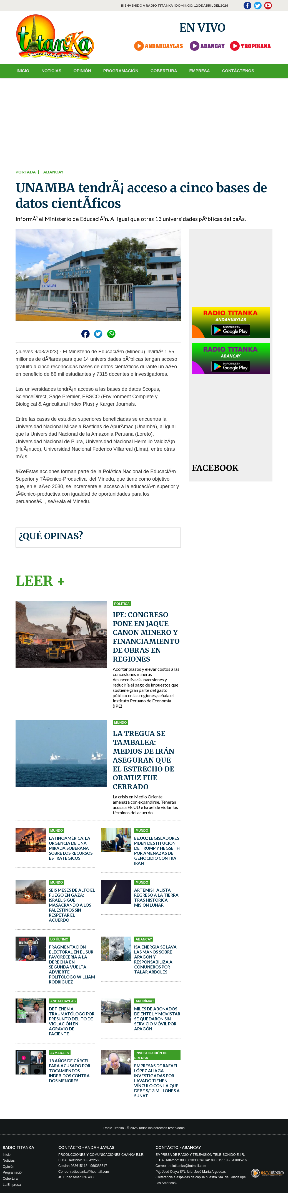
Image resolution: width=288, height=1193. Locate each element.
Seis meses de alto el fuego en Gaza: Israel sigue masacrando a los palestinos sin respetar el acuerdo (72, 904)
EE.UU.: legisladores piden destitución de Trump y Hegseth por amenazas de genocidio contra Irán (157, 850)
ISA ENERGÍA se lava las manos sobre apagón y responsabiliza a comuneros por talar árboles (155, 959)
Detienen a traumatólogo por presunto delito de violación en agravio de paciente (71, 1021)
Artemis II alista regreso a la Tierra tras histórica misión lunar (156, 897)
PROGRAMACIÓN (116, 70)
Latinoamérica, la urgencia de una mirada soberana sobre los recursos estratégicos (70, 847)
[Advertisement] (144, 122)
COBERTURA (159, 70)
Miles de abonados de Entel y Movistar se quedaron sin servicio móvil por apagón (157, 1018)
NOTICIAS (49, 70)
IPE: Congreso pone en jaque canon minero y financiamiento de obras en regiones (146, 636)
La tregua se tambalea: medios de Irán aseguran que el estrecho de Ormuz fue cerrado (143, 760)
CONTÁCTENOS (231, 70)
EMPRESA (193, 70)
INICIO (22, 70)
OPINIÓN (79, 70)
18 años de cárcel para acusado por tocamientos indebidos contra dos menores (69, 1070)
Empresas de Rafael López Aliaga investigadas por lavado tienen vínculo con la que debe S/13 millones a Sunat (157, 1080)
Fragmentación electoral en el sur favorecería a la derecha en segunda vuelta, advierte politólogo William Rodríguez (72, 964)
